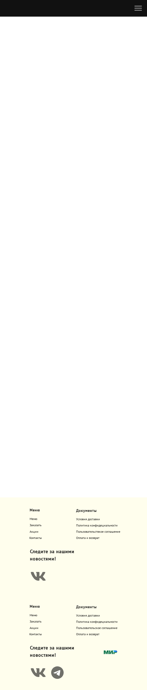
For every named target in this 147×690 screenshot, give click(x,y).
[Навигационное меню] (138, 8)
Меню (33, 519)
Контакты (35, 538)
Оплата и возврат (87, 538)
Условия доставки (88, 519)
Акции (34, 532)
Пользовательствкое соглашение (98, 532)
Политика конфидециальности (97, 525)
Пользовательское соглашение (96, 628)
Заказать (36, 525)
